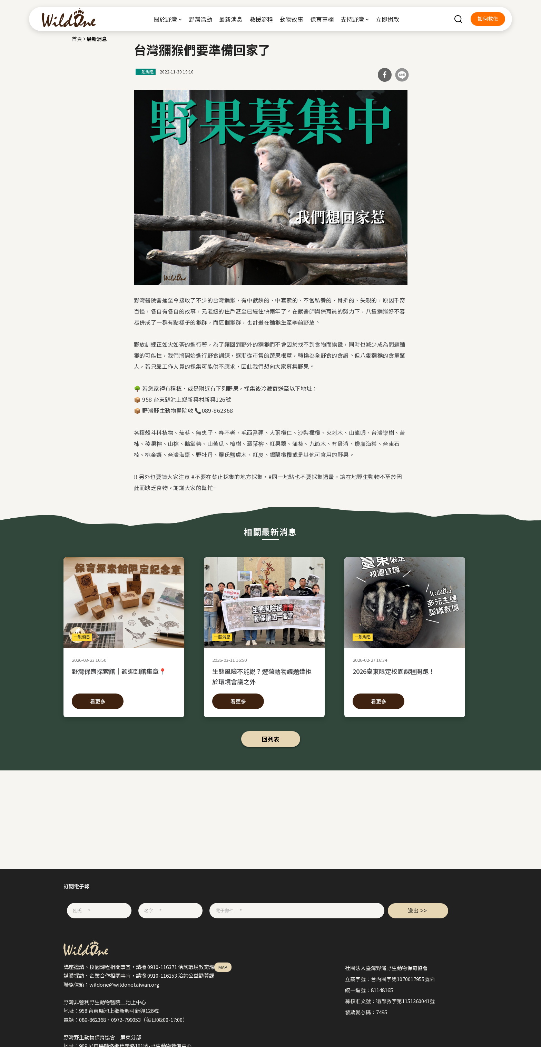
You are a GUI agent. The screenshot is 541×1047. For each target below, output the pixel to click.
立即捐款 (387, 19)
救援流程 (261, 19)
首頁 (77, 38)
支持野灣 (352, 19)
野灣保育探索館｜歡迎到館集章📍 (124, 676)
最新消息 (231, 19)
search (458, 19)
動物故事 (291, 19)
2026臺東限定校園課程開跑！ (405, 676)
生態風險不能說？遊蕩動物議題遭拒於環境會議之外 (264, 676)
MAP (222, 967)
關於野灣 (165, 19)
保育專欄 (322, 19)
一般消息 (145, 71)
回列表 (270, 739)
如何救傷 (488, 18)
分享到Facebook (385, 75)
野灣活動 (200, 19)
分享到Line (402, 75)
